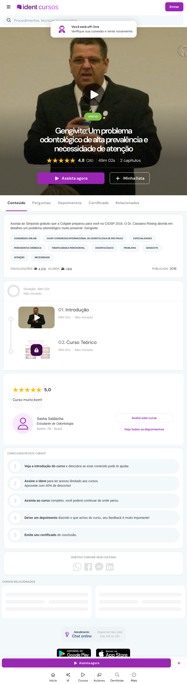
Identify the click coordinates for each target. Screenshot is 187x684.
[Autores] (99, 676)
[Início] (53, 676)
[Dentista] (117, 676)
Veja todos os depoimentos (144, 429)
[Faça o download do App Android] (74, 653)
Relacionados (127, 202)
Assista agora (70, 178)
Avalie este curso (144, 418)
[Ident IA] (68, 676)
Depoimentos (70, 202)
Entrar (174, 7)
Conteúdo (16, 202)
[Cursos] (83, 676)
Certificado (99, 202)
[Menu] (9, 7)
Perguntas (41, 202)
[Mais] (134, 676)
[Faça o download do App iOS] (113, 653)
